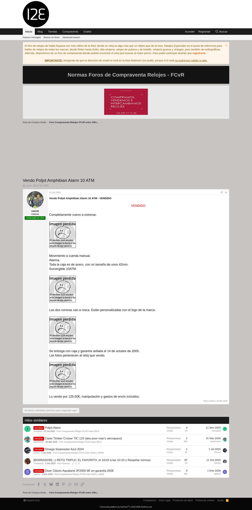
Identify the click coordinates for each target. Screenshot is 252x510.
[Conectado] (35, 207)
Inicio (28, 31)
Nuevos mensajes (32, 37)
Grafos (87, 31)
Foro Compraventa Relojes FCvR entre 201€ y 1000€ (79, 474)
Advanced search (71, 37)
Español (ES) (31, 500)
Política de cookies (204, 500)
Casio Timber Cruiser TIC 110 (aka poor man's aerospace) (83, 438)
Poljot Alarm (53, 427)
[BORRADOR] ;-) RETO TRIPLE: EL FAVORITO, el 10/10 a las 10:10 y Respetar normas (91, 460)
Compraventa (70, 31)
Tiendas (52, 31)
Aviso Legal (164, 500)
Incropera (37, 431)
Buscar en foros (51, 37)
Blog (40, 31)
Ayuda (220, 500)
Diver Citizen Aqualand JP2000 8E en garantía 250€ (79, 470)
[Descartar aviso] (225, 46)
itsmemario (38, 442)
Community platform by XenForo (126, 507)
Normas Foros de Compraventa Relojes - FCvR (126, 75)
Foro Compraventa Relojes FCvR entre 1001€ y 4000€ (78, 453)
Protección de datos (183, 500)
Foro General (63, 463)
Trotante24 (38, 463)
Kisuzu (36, 453)
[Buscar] (221, 31)
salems (36, 474)
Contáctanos (149, 500)
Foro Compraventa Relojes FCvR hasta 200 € (78, 431)
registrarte (198, 53)
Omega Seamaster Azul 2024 (64, 449)
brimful (217, 463)
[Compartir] (221, 193)
